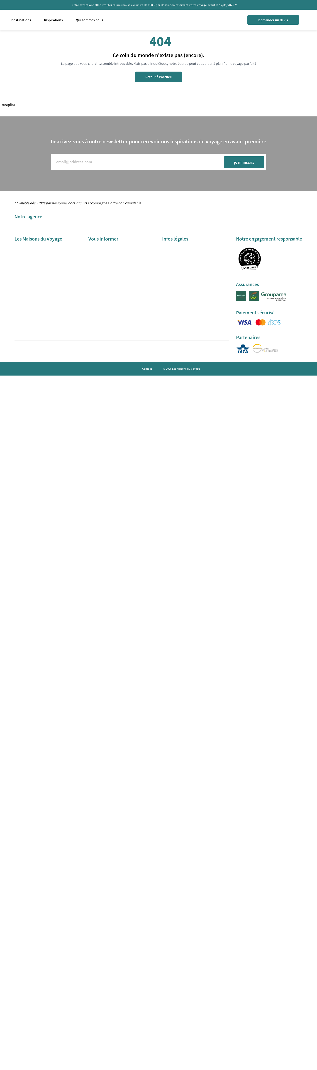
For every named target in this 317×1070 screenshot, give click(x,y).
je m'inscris (244, 162)
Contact (147, 369)
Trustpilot (7, 104)
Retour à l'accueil (158, 77)
